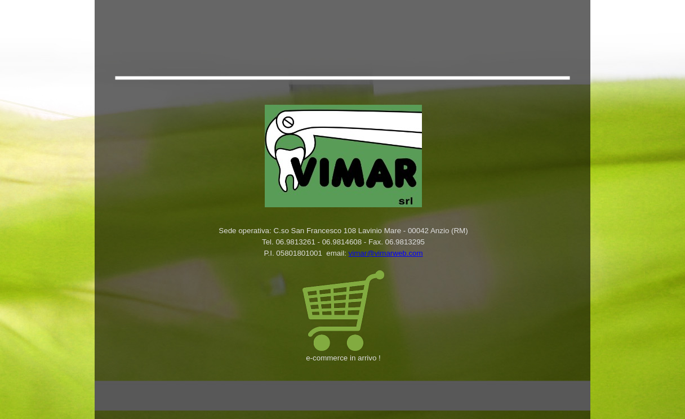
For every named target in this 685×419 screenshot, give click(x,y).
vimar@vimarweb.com (386, 253)
